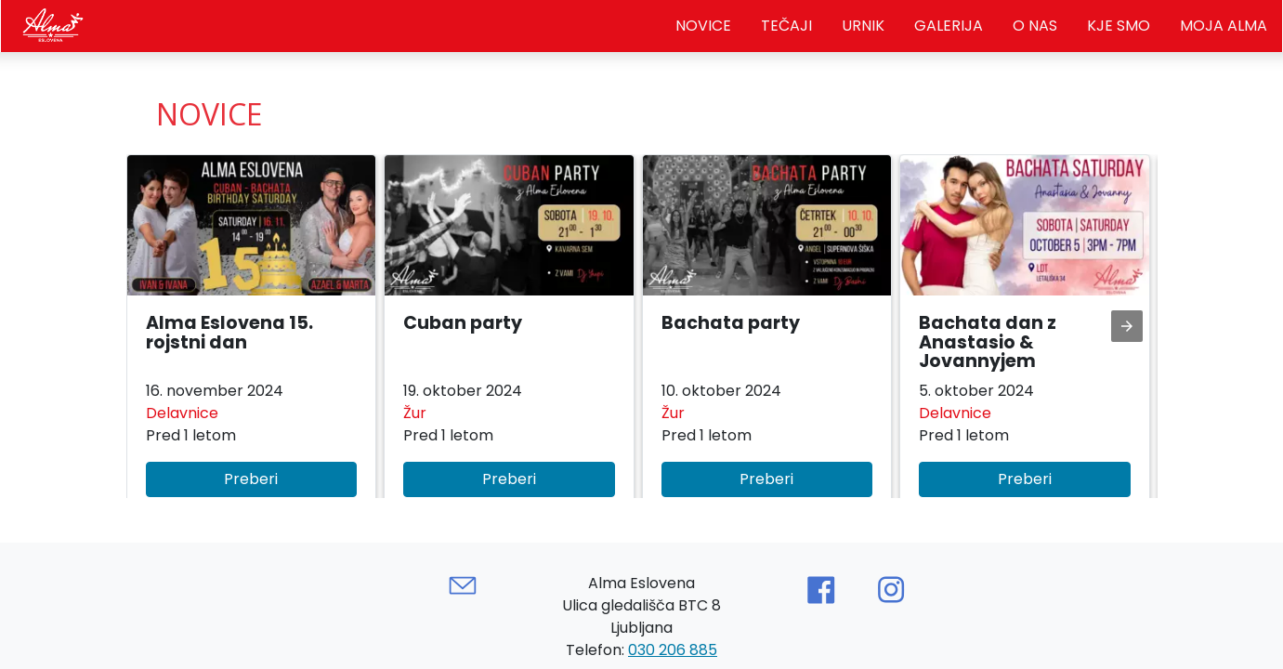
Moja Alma (1223, 25)
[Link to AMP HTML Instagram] (891, 590)
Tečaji (786, 25)
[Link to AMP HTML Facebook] (820, 590)
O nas (1035, 25)
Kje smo (1118, 25)
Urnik (863, 25)
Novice (703, 25)
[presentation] (1127, 326)
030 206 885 (672, 650)
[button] (251, 335)
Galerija (948, 25)
